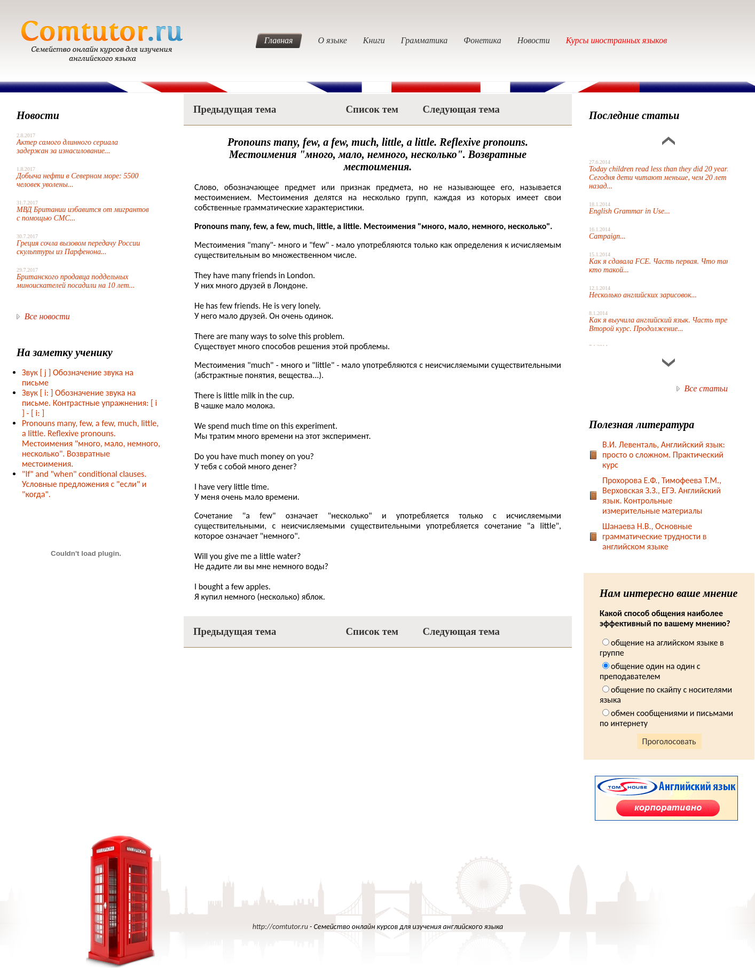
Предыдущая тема (234, 109)
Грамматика (424, 40)
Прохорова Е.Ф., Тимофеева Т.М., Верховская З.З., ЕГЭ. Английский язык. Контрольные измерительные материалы (661, 495)
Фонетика (482, 40)
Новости (533, 40)
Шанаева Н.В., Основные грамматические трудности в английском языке (654, 536)
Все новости (47, 316)
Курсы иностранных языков (616, 40)
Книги (374, 40)
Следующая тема (461, 109)
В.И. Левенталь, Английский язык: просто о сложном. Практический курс (663, 454)
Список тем (372, 109)
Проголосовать (669, 741)
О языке (332, 40)
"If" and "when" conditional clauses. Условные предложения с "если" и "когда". (84, 484)
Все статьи (706, 388)
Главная (278, 40)
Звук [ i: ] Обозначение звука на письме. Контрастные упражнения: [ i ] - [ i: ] (89, 403)
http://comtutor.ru (280, 926)
